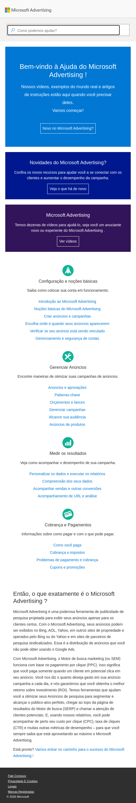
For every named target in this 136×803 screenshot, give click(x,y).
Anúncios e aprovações (67, 387)
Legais (12, 786)
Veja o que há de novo (68, 189)
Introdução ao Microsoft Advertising (67, 301)
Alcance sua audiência (67, 417)
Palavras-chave (67, 395)
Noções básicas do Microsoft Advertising (67, 309)
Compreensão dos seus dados (67, 481)
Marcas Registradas (21, 791)
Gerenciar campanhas (67, 410)
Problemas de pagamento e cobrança (67, 560)
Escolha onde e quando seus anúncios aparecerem (67, 324)
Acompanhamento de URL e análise (67, 496)
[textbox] (63, 30)
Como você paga (67, 545)
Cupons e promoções (67, 567)
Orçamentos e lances (67, 402)
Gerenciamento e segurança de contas (67, 338)
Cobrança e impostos (67, 552)
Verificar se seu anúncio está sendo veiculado (67, 331)
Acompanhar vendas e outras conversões (67, 488)
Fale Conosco (17, 775)
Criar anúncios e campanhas (67, 316)
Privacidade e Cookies (23, 781)
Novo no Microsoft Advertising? (68, 128)
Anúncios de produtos (67, 424)
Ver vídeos (68, 241)
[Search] (122, 30)
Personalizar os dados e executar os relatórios (67, 474)
